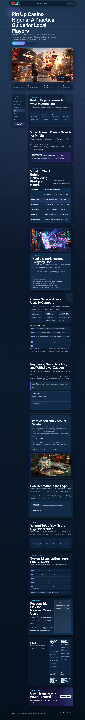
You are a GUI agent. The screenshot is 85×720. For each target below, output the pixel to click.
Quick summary (17, 98)
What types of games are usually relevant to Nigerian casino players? (53, 680)
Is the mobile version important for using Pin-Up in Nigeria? (64, 680)
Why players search (17, 101)
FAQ (50, 3)
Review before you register (19, 124)
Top (60, 712)
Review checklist (17, 104)
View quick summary (31, 43)
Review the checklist (65, 696)
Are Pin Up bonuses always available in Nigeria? (64, 673)
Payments (46, 3)
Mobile (41, 3)
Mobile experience (17, 107)
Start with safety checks (18, 43)
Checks (37, 3)
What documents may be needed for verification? (53, 673)
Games (15, 110)
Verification (16, 116)
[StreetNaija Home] (15, 3)
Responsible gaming (66, 712)
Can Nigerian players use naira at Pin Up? (64, 641)
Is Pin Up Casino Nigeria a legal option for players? (53, 642)
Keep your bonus (71, 3)
